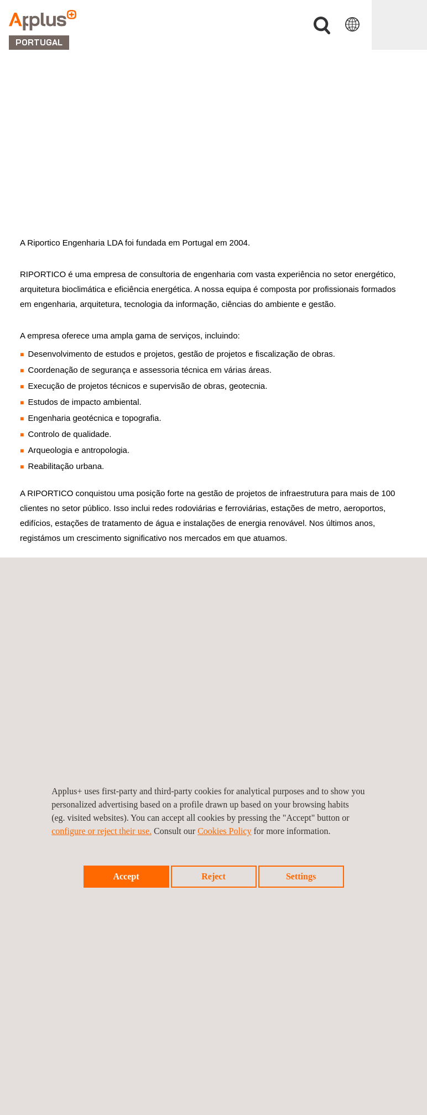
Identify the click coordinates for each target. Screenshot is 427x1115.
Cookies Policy (224, 831)
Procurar (322, 26)
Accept (126, 876)
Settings (301, 876)
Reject (213, 876)
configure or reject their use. (101, 831)
